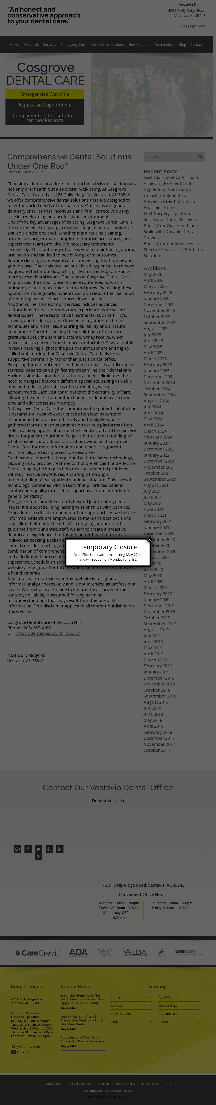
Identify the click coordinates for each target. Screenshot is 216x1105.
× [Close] (149, 539)
